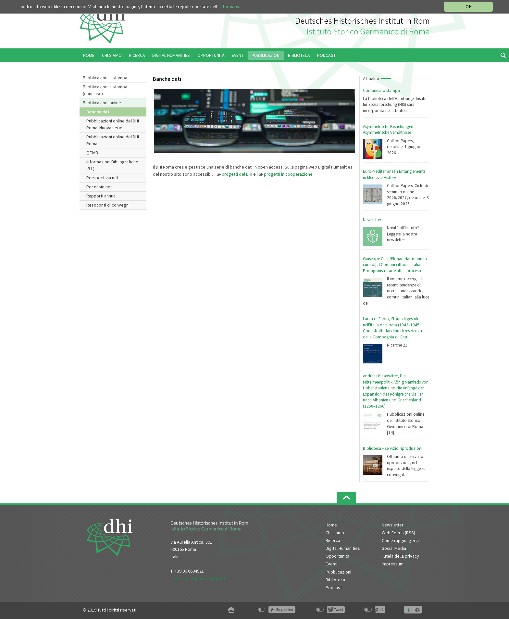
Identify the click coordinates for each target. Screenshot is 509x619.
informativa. (230, 6)
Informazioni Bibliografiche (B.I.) (112, 165)
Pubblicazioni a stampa (105, 78)
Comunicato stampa (381, 90)
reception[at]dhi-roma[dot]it (197, 578)
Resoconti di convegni (108, 205)
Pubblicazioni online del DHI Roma (112, 140)
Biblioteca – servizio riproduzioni (392, 448)
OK (469, 6)
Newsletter (372, 219)
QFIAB (92, 153)
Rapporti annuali (102, 196)
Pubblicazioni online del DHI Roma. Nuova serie (112, 124)
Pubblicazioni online (102, 103)
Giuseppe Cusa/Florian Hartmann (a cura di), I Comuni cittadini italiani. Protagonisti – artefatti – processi (395, 264)
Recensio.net (99, 187)
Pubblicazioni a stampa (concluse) (105, 90)
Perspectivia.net (102, 178)
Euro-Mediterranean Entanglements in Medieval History (394, 174)
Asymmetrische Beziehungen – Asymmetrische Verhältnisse (389, 129)
